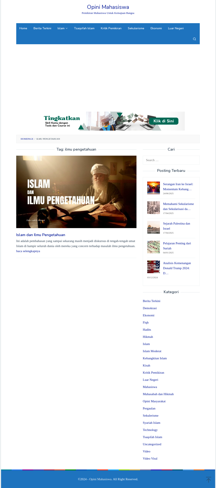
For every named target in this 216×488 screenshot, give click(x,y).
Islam (146, 344)
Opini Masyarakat (154, 401)
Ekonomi (148, 315)
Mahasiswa (150, 387)
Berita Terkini (151, 301)
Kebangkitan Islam (155, 358)
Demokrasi (150, 308)
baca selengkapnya (28, 251)
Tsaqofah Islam (152, 437)
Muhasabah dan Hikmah (158, 394)
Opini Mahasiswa (108, 7)
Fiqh (146, 322)
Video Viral (150, 458)
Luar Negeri (150, 379)
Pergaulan (149, 408)
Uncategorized (152, 444)
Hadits (147, 329)
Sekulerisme (150, 415)
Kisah (146, 365)
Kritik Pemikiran (153, 372)
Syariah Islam (151, 422)
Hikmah (148, 336)
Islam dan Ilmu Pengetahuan (40, 234)
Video (146, 451)
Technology (150, 430)
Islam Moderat (152, 351)
